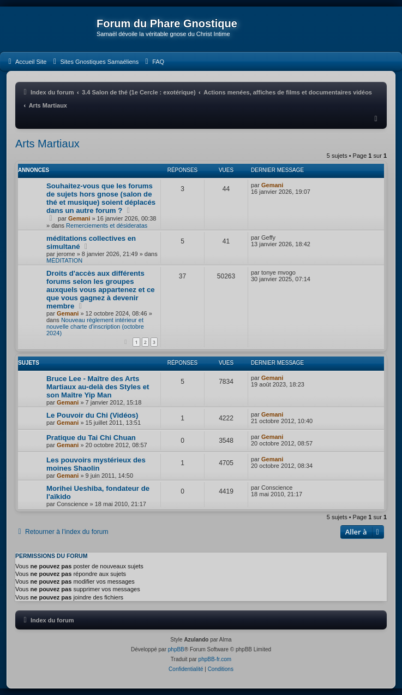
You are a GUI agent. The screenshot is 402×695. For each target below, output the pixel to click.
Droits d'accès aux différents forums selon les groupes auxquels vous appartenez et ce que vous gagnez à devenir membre (100, 289)
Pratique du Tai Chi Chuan (91, 437)
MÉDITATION (64, 260)
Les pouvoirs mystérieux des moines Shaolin (96, 464)
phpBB (176, 649)
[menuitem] (25, 61)
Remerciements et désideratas (106, 225)
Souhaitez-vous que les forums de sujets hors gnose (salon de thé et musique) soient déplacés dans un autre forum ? (100, 198)
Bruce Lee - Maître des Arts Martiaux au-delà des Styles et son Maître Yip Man (97, 387)
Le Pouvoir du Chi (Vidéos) (92, 415)
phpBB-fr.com (215, 659)
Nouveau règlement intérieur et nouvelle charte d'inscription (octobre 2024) (95, 326)
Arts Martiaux (47, 144)
